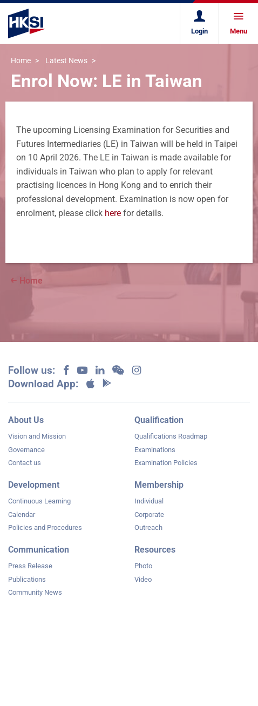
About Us (26, 420)
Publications (27, 579)
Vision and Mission (37, 436)
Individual (149, 501)
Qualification (159, 420)
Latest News (66, 60)
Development (33, 485)
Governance (26, 450)
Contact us (24, 463)
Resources (154, 549)
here (113, 213)
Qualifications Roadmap (170, 436)
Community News (35, 592)
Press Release (30, 566)
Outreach (148, 527)
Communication (38, 549)
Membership (159, 485)
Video (143, 579)
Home (21, 60)
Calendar (21, 514)
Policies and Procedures (45, 527)
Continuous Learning (39, 501)
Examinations (154, 450)
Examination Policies (166, 463)
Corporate (149, 514)
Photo (143, 566)
